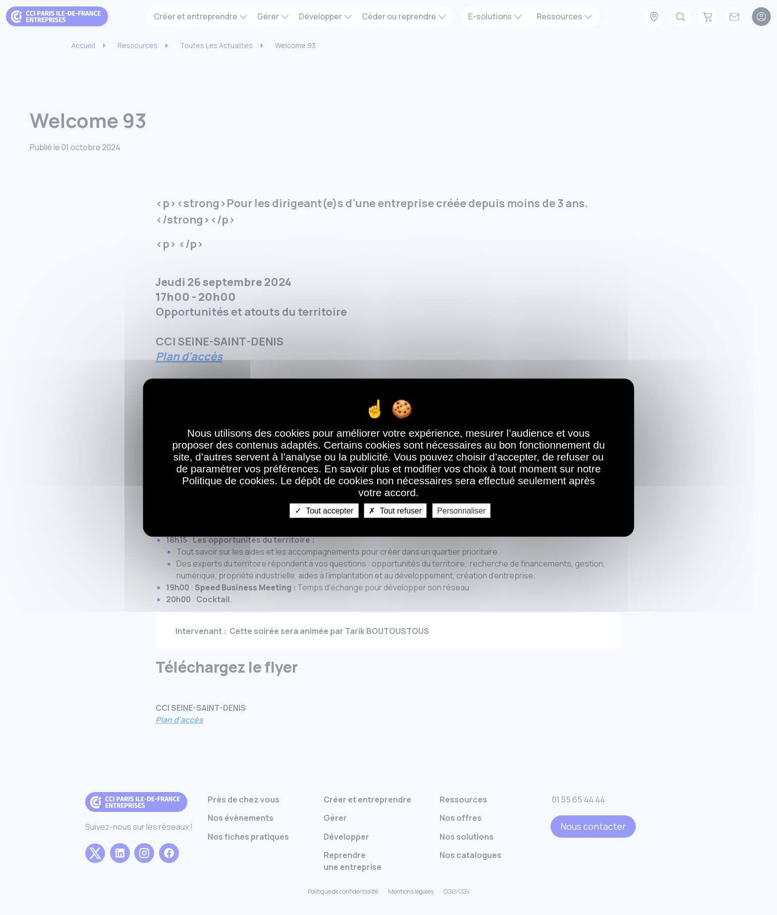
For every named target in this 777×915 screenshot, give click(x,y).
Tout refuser (395, 510)
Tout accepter (324, 510)
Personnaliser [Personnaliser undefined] (461, 510)
